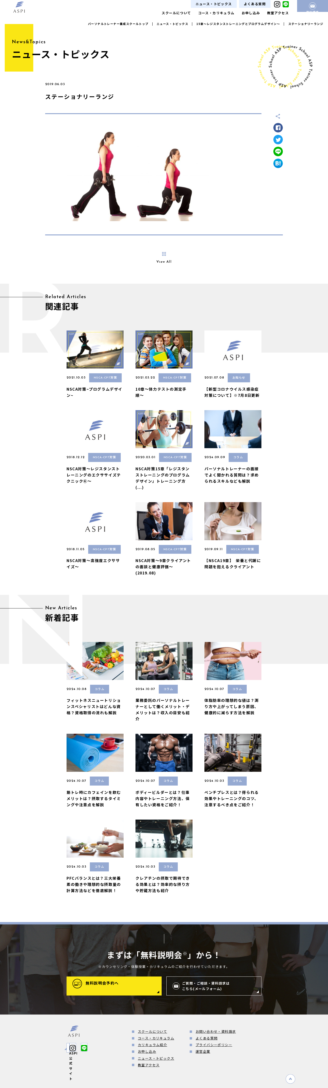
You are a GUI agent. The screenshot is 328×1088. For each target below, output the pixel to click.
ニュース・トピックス (214, 3)
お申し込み (251, 12)
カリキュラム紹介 (152, 1044)
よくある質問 (255, 3)
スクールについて (176, 12)
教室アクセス (278, 12)
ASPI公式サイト (89, 1047)
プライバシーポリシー (214, 1044)
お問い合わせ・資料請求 (216, 1031)
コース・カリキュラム (216, 12)
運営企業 (203, 1051)
